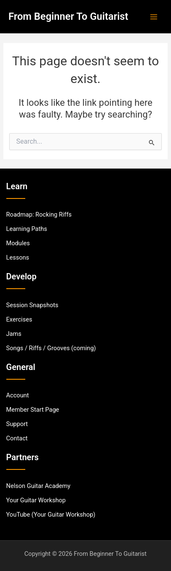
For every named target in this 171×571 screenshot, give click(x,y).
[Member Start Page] (32, 410)
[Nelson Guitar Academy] (38, 486)
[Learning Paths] (26, 229)
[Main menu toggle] (154, 17)
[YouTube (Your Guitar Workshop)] (51, 514)
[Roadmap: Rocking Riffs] (39, 214)
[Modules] (18, 243)
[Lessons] (17, 257)
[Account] (17, 395)
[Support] (17, 424)
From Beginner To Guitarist (68, 16)
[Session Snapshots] (32, 305)
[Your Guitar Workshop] (36, 500)
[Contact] (17, 438)
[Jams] (13, 334)
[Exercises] (19, 319)
